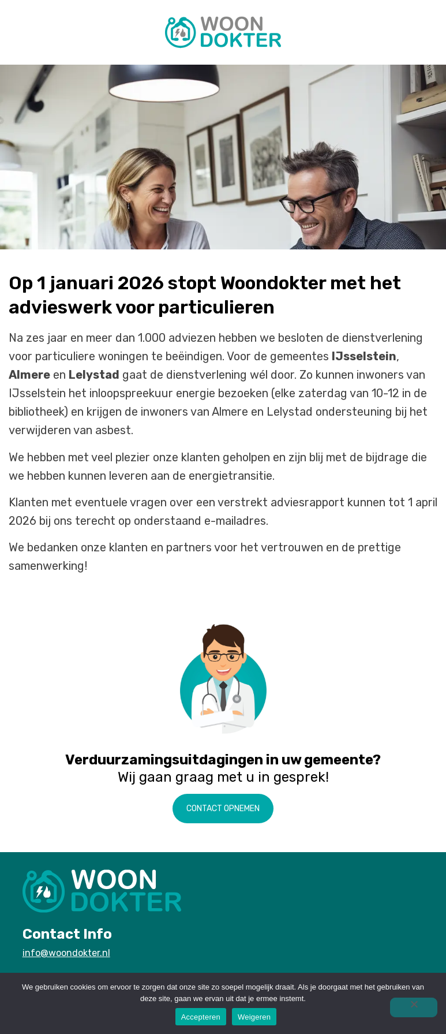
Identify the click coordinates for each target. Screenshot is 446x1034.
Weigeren (254, 1017)
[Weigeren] (413, 1007)
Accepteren (200, 1017)
